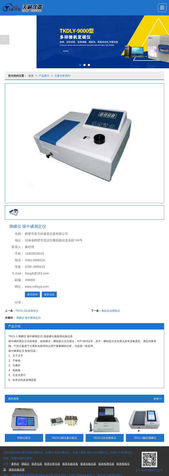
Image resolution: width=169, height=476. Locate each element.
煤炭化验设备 (70, 463)
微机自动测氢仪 (110, 310)
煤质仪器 (36, 463)
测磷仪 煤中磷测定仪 (28, 317)
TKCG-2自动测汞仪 (26, 310)
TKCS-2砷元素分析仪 (64, 437)
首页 (31, 75)
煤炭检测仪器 (106, 463)
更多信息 (49, 294)
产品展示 (44, 75)
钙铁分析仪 (24, 437)
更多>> (158, 398)
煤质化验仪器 (17, 469)
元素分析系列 (62, 75)
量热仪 (15, 463)
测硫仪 (25, 463)
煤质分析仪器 (52, 463)
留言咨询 (32, 294)
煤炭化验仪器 (88, 463)
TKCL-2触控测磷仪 (145, 437)
